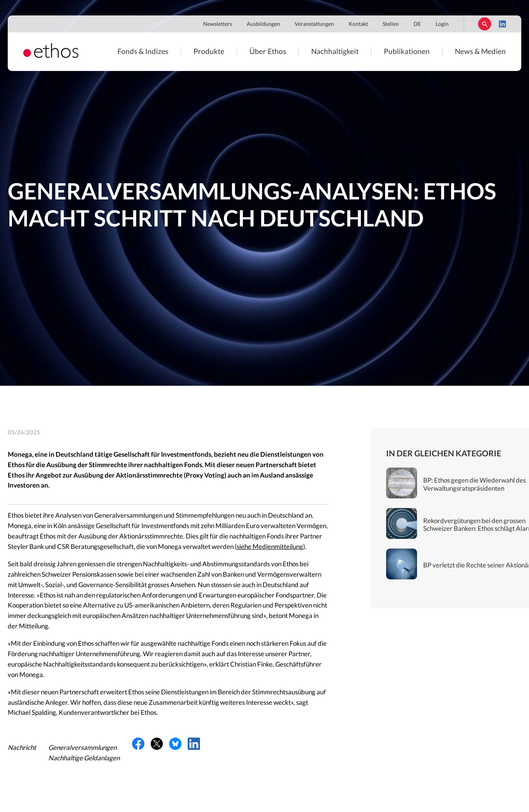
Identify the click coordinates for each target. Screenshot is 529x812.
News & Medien (480, 52)
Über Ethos (267, 52)
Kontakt (358, 24)
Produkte (208, 52)
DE (417, 24)
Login (442, 24)
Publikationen (407, 52)
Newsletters (217, 24)
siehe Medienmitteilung (270, 547)
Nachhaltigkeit (335, 52)
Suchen (484, 23)
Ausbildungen (263, 24)
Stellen (391, 24)
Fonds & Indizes (142, 52)
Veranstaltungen (314, 24)
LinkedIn (502, 23)
